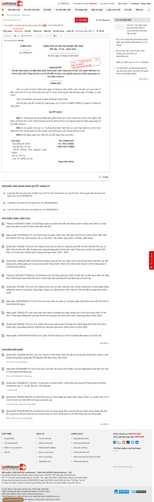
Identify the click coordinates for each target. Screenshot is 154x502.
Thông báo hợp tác (80, 461)
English (123, 4)
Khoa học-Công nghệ (27, 404)
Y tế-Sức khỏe (11, 390)
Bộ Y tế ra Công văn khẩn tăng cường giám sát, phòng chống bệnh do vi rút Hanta (132, 42)
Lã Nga (103, 177)
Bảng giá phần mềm (81, 438)
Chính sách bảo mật (81, 452)
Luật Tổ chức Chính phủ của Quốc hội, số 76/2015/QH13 (32, 210)
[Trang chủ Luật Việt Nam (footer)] (14, 470)
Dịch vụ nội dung (45, 457)
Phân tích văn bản (46, 443)
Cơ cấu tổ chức (12, 404)
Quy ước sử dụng (80, 448)
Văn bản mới (14, 10)
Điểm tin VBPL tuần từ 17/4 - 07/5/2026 (132, 62)
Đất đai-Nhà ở (17, 376)
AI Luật (128, 10)
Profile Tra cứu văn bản (13, 448)
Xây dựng (28, 376)
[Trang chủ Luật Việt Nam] (12, 4)
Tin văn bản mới (63, 10)
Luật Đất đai (39, 499)
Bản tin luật (96, 10)
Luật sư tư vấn (113, 10)
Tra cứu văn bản (31, 10)
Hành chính (10, 418)
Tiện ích (139, 10)
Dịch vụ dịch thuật (46, 452)
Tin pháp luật (81, 10)
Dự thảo (47, 10)
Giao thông (22, 362)
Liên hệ (7, 452)
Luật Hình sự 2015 (52, 499)
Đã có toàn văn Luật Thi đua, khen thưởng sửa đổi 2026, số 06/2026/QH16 (130, 53)
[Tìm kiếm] (81, 20)
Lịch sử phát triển (11, 443)
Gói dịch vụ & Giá (107, 4)
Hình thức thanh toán (81, 443)
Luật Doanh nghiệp (25, 499)
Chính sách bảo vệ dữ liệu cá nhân (86, 457)
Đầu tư (9, 376)
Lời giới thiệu (9, 438)
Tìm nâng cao (103, 20)
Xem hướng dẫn (55, 25)
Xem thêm (105, 343)
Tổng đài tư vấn (45, 461)
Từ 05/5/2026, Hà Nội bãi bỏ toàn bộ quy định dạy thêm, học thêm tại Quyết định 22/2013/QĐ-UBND (132, 71)
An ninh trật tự (11, 362)
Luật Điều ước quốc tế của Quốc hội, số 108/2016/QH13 (32, 203)
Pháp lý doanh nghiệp (47, 448)
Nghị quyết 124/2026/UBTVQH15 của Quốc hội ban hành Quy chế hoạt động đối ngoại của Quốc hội (53, 335)
